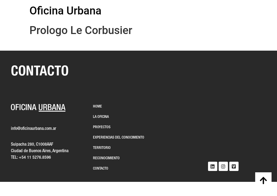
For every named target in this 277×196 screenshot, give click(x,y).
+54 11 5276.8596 (35, 158)
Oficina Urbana (65, 10)
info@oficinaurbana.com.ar (33, 129)
